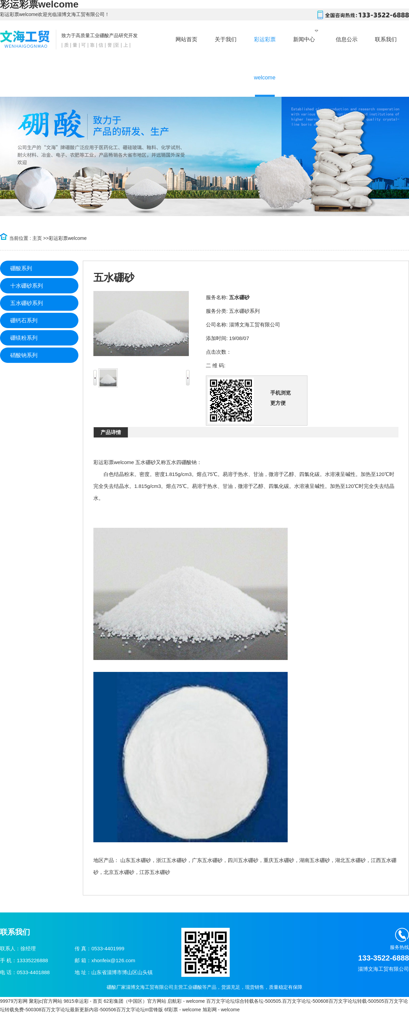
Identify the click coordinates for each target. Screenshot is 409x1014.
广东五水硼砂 (207, 860)
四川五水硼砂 (243, 860)
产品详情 (111, 432)
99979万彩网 (14, 1001)
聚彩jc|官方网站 (45, 1001)
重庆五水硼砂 (278, 860)
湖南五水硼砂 (314, 860)
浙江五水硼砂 (171, 860)
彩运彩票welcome (68, 238)
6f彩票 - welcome (182, 1009)
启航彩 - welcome (186, 1001)
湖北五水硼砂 (350, 860)
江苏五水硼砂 (154, 872)
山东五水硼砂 (135, 860)
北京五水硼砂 (119, 872)
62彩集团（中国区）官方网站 (135, 1001)
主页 (37, 238)
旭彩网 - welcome (221, 1009)
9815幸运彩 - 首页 (82, 1001)
